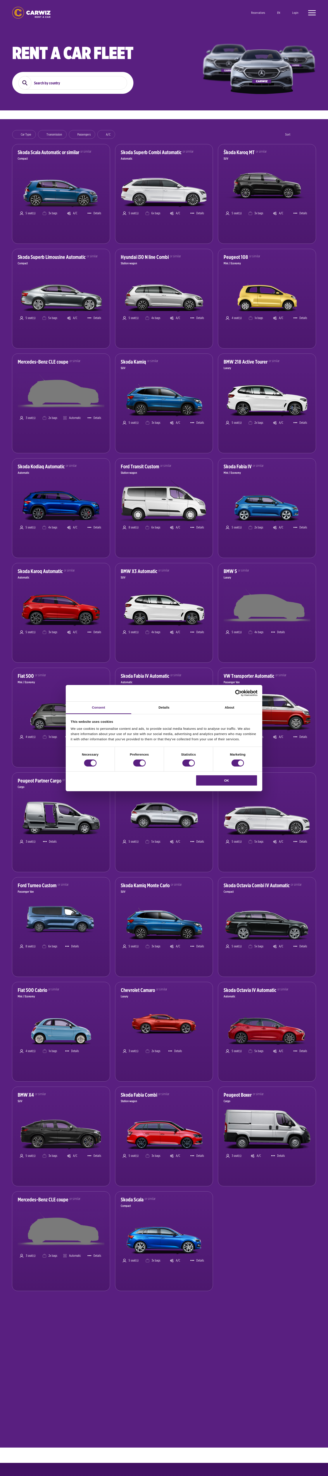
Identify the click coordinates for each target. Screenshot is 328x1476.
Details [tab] (164, 707)
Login (295, 12)
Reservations (258, 12)
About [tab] (229, 707)
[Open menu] (310, 12)
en (278, 12)
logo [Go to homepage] (31, 13)
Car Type (26, 134)
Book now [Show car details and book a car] (100, 232)
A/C (108, 134)
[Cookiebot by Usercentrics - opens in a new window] (238, 693)
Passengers (84, 134)
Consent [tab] (98, 707)
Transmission (54, 134)
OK (226, 780)
